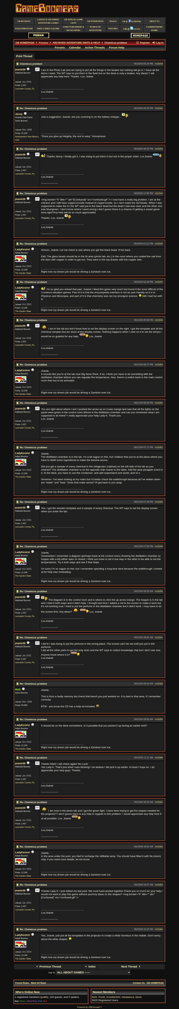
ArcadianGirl (113, 997)
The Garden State (23, 273)
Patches (113, 29)
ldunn (139, 997)
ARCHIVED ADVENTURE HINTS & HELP (76, 42)
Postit (101, 997)
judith (44, 997)
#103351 (159, 403)
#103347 (159, 282)
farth (94, 997)
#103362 (159, 846)
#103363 (159, 885)
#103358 (159, 684)
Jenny (18, 114)
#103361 (159, 802)
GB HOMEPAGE (24, 42)
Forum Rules (22, 983)
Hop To (52, 972)
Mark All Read (38, 983)
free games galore (48, 29)
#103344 (159, 193)
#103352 (159, 447)
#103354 (159, 546)
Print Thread (24, 56)
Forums (43, 42)
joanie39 (20, 69)
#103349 (159, 320)
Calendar (75, 47)
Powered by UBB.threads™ (89, 1007)
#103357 (159, 637)
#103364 (159, 929)
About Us (154, 21)
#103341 (159, 108)
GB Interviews (95, 21)
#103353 (159, 502)
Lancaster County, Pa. (25, 89)
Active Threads (95, 47)
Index (90, 966)
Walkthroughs (24, 29)
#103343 (159, 149)
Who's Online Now (27, 992)
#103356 (159, 591)
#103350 (159, 364)
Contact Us (139, 983)
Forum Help (116, 47)
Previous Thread (48, 966)
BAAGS (113, 21)
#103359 (159, 719)
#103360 (159, 757)
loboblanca (128, 997)
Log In (157, 42)
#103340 (159, 64)
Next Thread (131, 966)
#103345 (159, 244)
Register (143, 42)
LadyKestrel (22, 249)
